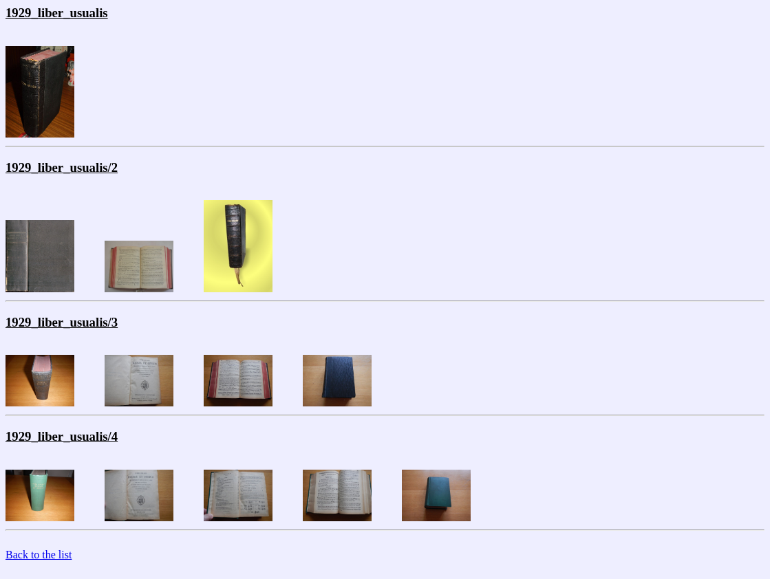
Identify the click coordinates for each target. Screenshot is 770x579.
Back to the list (39, 554)
